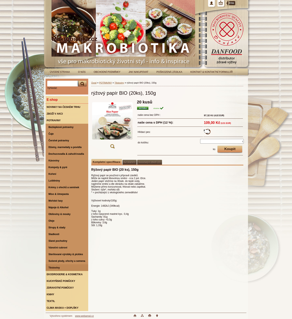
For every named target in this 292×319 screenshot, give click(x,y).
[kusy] (222, 141)
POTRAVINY (105, 83)
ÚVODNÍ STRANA (60, 72)
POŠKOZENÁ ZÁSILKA (169, 72)
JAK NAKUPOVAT (138, 72)
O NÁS (82, 72)
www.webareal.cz (84, 316)
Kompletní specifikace (106, 161)
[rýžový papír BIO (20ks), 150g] (112, 125)
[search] (82, 84)
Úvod (94, 83)
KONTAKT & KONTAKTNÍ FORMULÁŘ (211, 72)
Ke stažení (129, 162)
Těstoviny (119, 83)
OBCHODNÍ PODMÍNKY (107, 72)
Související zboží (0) (149, 162)
